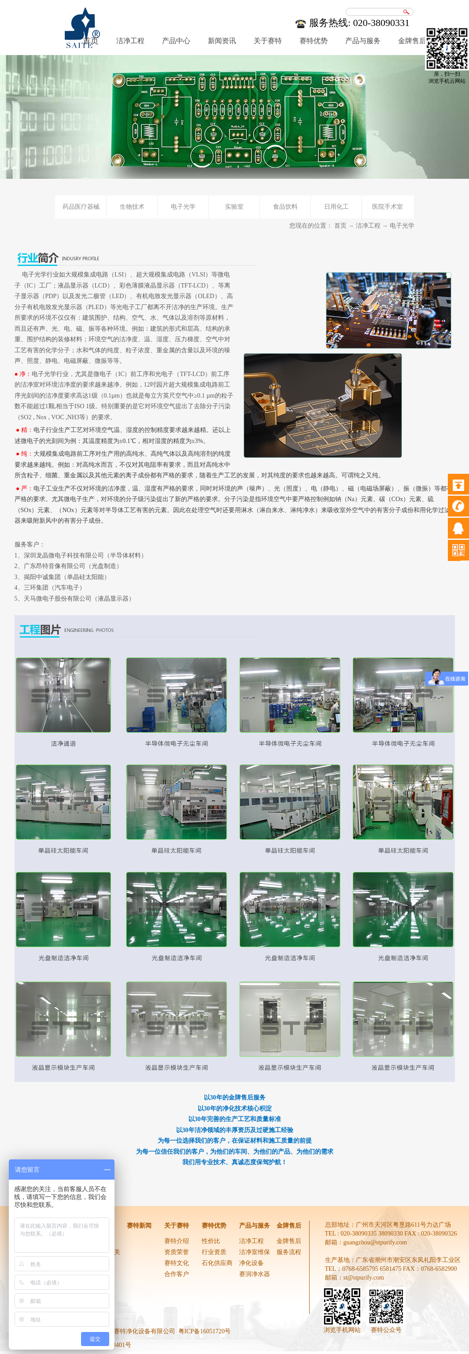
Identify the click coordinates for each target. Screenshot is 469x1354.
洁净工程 (368, 225)
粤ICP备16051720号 (204, 1331)
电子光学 (402, 225)
